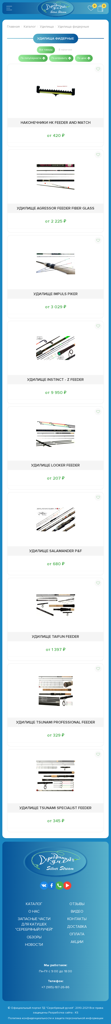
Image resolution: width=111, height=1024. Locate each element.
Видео (77, 911)
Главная (13, 27)
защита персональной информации (79, 1018)
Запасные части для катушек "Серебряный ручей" (34, 924)
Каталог (30, 27)
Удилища (47, 27)
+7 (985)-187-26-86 (55, 987)
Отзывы (76, 904)
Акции (77, 942)
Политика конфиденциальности (30, 1018)
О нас (34, 911)
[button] (46, 49)
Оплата (76, 934)
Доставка (77, 926)
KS (76, 1012)
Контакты (77, 919)
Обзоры (34, 937)
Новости (34, 944)
